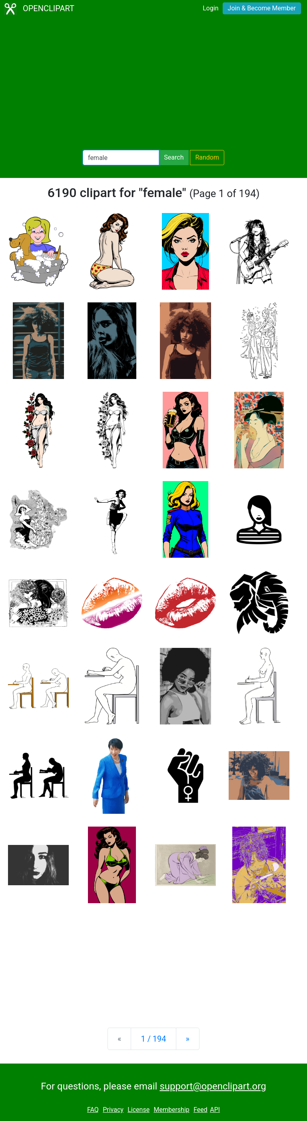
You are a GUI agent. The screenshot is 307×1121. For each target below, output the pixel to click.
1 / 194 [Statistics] (153, 1039)
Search (173, 157)
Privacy (113, 1109)
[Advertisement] (153, 84)
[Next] (187, 1039)
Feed (200, 1109)
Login (210, 8)
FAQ (93, 1109)
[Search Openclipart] (121, 157)
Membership (171, 1109)
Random (207, 157)
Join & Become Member (262, 8)
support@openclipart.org (212, 1086)
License (139, 1109)
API (215, 1109)
